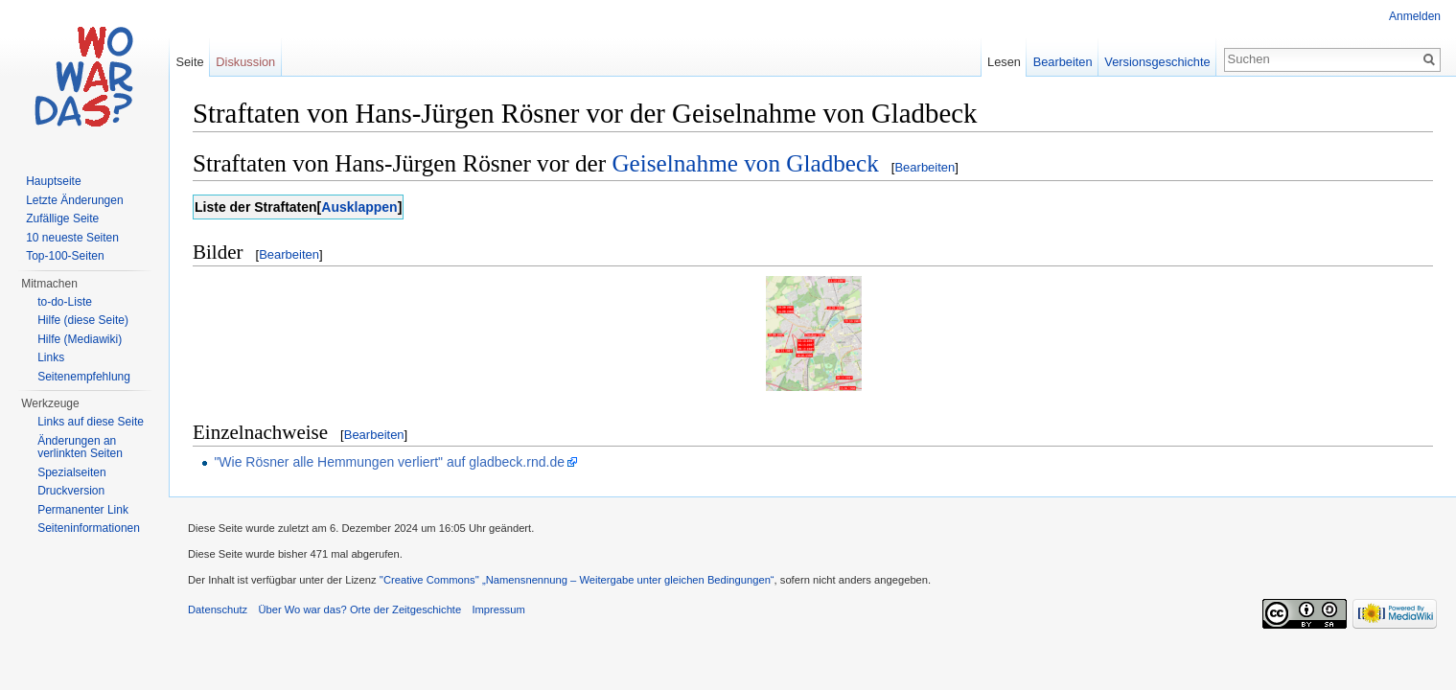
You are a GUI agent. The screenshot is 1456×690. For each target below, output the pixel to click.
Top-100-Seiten (65, 256)
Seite (189, 62)
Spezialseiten (71, 472)
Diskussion (245, 62)
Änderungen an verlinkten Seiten (80, 447)
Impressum (498, 609)
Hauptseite (53, 181)
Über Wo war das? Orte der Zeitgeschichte (359, 609)
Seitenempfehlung (83, 376)
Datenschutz (217, 609)
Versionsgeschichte (1157, 62)
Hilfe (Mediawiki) (79, 339)
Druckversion (70, 490)
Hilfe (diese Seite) (82, 320)
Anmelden (1415, 16)
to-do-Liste (64, 302)
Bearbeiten (924, 167)
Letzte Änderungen (74, 200)
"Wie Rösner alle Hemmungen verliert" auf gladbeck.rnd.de (389, 462)
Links (50, 357)
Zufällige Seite (62, 218)
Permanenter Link (82, 510)
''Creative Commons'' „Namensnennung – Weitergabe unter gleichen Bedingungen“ (577, 580)
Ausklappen (359, 207)
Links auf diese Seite (90, 421)
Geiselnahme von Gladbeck (745, 163)
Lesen (1004, 62)
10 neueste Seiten (72, 237)
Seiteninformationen (88, 528)
